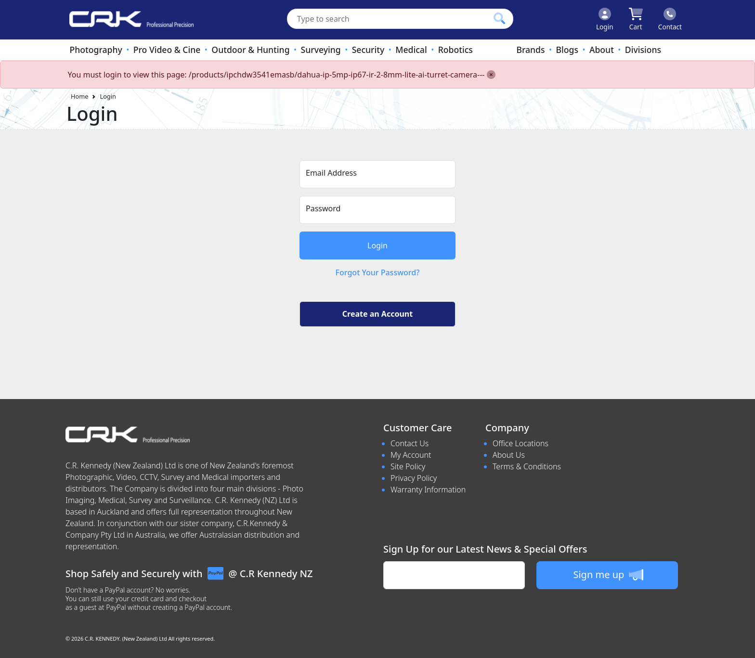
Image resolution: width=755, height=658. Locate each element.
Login (108, 96)
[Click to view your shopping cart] (636, 20)
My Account (411, 455)
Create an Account (377, 314)
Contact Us (410, 443)
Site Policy (408, 466)
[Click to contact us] (670, 20)
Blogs (567, 49)
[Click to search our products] (499, 18)
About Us (509, 455)
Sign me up (608, 575)
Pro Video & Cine (167, 49)
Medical (411, 49)
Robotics (455, 49)
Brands (530, 49)
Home (79, 96)
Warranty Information (428, 489)
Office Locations (520, 443)
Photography (95, 49)
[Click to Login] (604, 20)
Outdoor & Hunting (250, 49)
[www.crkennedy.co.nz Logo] (127, 20)
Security (368, 49)
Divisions (643, 49)
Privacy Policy (414, 478)
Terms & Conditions (527, 466)
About (601, 49)
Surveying (321, 49)
